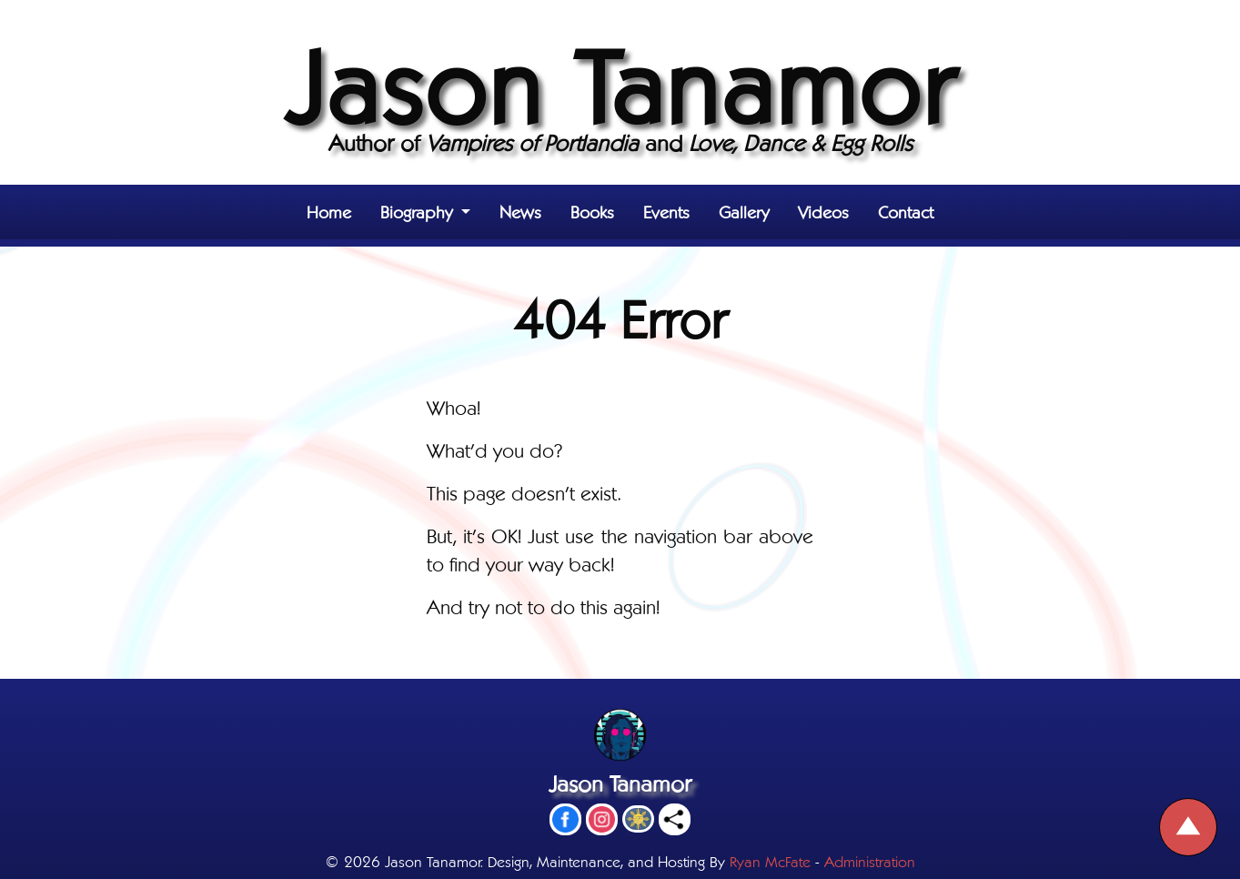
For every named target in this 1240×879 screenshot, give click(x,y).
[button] (425, 212)
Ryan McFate (770, 860)
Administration (869, 860)
